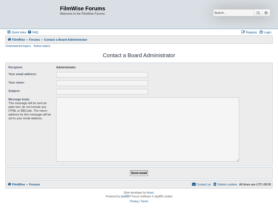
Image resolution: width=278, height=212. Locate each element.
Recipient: (15, 67)
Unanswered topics (18, 45)
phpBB (125, 196)
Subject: (14, 90)
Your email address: (22, 74)
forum (150, 192)
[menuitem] (32, 32)
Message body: (19, 99)
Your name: (16, 82)
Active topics (42, 45)
